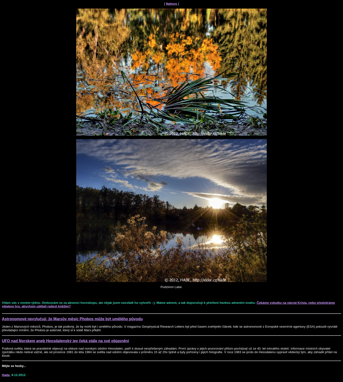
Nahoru (171, 3)
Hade (6, 375)
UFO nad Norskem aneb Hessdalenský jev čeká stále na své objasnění (65, 341)
